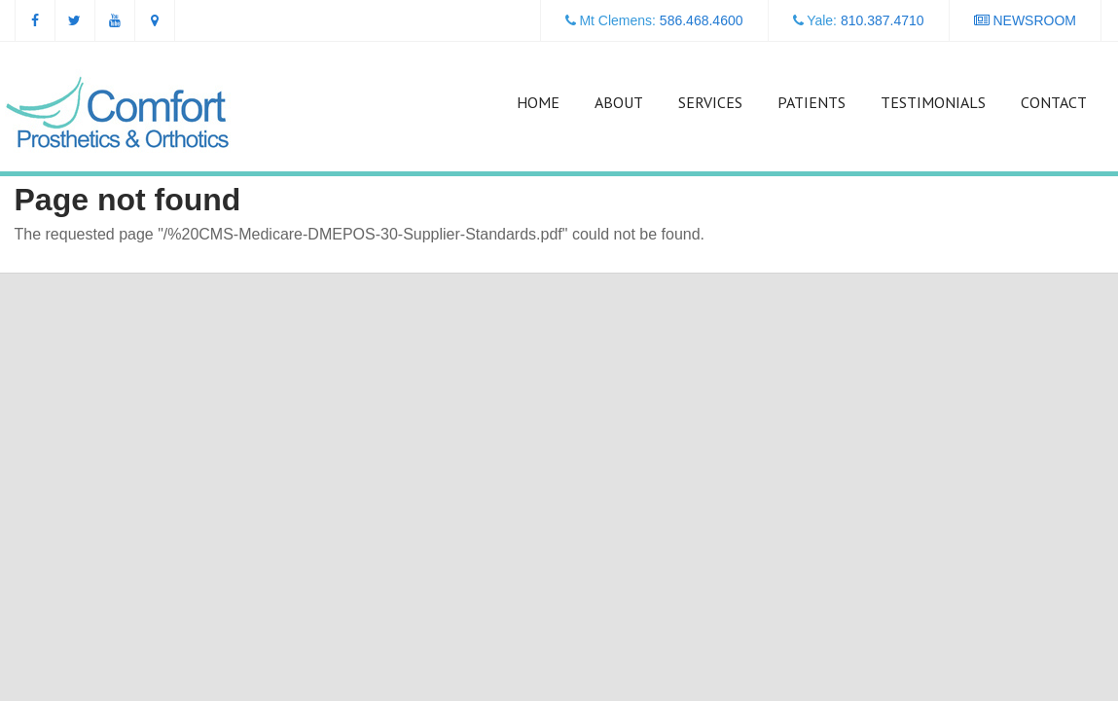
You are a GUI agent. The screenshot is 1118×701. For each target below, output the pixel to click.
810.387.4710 (882, 20)
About (619, 102)
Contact (1054, 102)
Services (710, 102)
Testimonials (933, 102)
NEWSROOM (1025, 20)
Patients (811, 102)
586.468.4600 (701, 20)
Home (538, 102)
